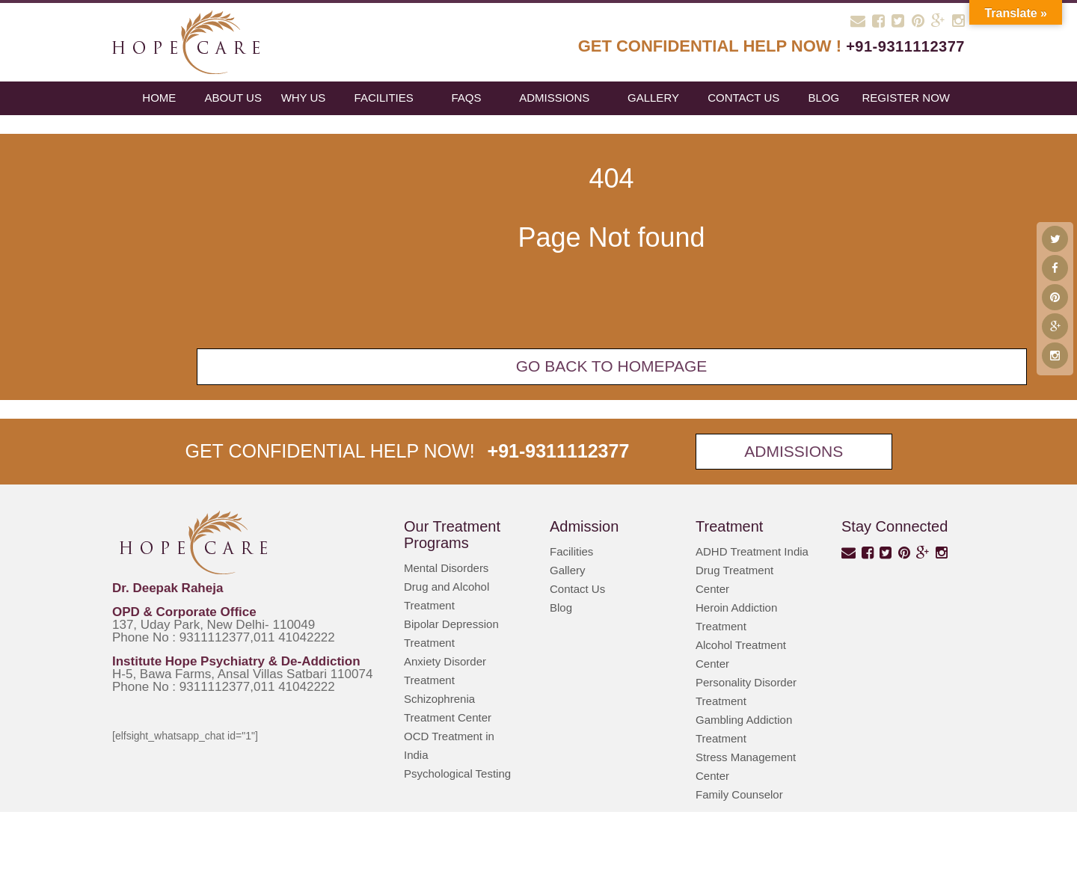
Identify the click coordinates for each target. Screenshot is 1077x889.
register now (906, 97)
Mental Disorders (446, 568)
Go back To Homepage (612, 366)
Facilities (384, 97)
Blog (561, 607)
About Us (233, 97)
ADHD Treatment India (752, 551)
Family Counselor (739, 794)
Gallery (653, 97)
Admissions (554, 97)
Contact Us (743, 97)
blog (823, 97)
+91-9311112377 (905, 46)
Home (159, 97)
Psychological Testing (457, 773)
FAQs (466, 97)
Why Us (303, 97)
